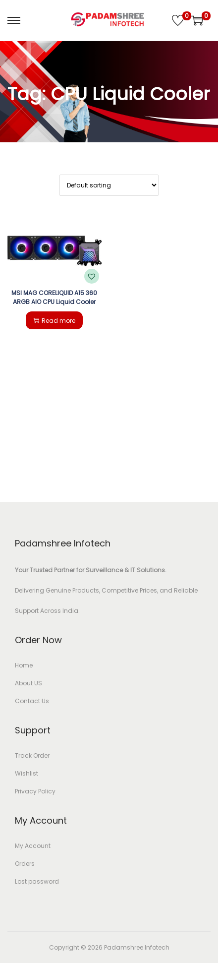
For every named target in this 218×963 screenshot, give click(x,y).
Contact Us (32, 701)
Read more (54, 320)
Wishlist (26, 773)
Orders (25, 863)
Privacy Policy (35, 791)
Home (24, 665)
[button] (91, 276)
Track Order (32, 755)
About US (28, 683)
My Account (33, 846)
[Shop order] (109, 185)
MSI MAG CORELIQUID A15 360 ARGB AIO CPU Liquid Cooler (54, 297)
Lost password (37, 881)
